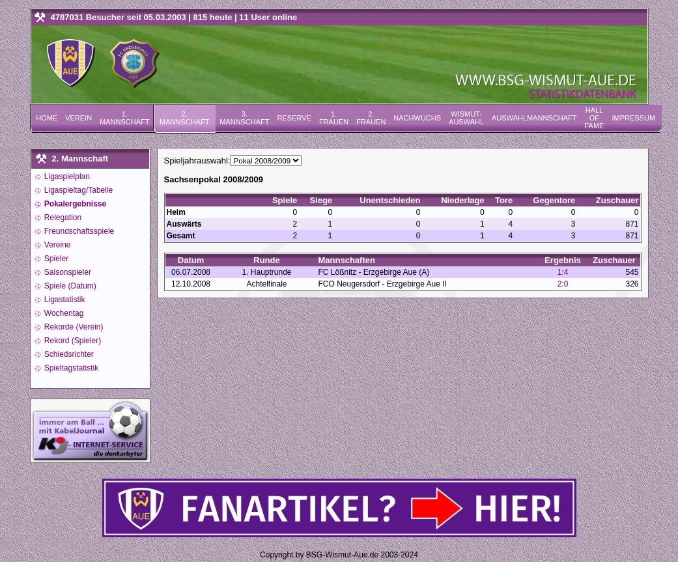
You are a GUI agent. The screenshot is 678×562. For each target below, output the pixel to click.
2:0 (563, 283)
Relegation (62, 217)
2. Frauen (371, 118)
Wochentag (63, 313)
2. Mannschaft (184, 118)
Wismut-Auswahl (466, 118)
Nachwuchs (417, 118)
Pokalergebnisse (74, 203)
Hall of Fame (594, 118)
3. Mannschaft (244, 118)
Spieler (55, 258)
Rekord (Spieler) (72, 340)
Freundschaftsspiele (78, 231)
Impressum (633, 118)
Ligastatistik (63, 299)
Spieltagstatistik (70, 367)
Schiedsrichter (68, 354)
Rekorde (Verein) (73, 326)
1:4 (563, 272)
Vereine (56, 244)
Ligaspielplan (66, 176)
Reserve (294, 118)
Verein (78, 118)
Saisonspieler (66, 272)
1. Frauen (333, 118)
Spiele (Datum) (69, 285)
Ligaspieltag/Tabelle (77, 190)
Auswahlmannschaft (534, 118)
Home (46, 118)
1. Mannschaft (124, 118)
